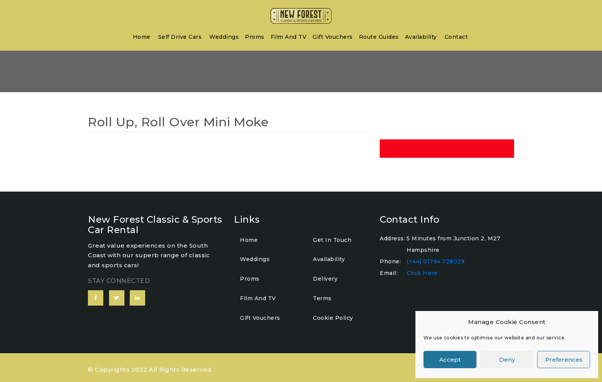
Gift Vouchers (333, 36)
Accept (450, 359)
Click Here (422, 273)
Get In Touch (332, 239)
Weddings (224, 36)
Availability (421, 36)
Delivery (325, 278)
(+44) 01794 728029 (436, 261)
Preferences (563, 359)
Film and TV (289, 36)
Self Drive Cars (180, 36)
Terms (322, 298)
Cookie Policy (333, 317)
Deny (507, 359)
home (141, 36)
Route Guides (379, 36)
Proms (255, 36)
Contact (456, 36)
